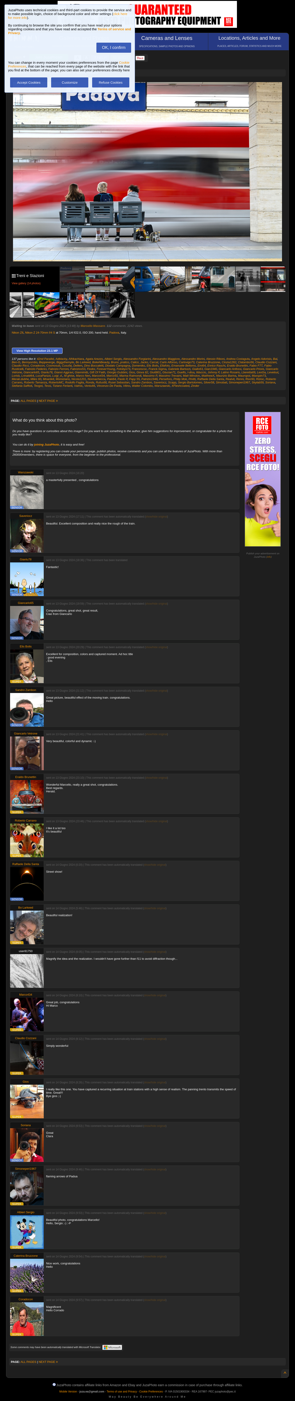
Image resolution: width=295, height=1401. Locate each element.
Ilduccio (201, 372)
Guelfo (181, 372)
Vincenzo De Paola (109, 385)
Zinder (195, 385)
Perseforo (165, 379)
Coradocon (37, 365)
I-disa (191, 372)
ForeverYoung (106, 369)
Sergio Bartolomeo (190, 382)
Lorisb (16, 375)
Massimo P (150, 375)
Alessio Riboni (215, 359)
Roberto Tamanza (35, 382)
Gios (132, 372)
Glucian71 (169, 372)
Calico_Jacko (139, 362)
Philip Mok (180, 379)
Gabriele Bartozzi (179, 369)
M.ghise (69, 375)
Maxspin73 (259, 375)
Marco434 (98, 375)
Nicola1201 (79, 379)
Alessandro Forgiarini (137, 359)
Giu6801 (155, 372)
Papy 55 (134, 379)
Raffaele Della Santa (210, 379)
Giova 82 (142, 372)
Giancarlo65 (31, 372)
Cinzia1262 (229, 362)
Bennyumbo (29, 362)
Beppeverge (47, 362)
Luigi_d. (57, 375)
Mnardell (48, 379)
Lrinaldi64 (27, 375)
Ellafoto (165, 365)
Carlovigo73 (186, 362)
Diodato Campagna (117, 365)
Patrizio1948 (149, 379)
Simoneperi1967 (239, 382)
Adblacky (61, 359)
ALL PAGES (28, 400)
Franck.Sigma (158, 369)
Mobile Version (68, 1391)
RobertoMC (56, 382)
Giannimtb (81, 372)
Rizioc (260, 379)
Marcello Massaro (93, 326)
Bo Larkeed (83, 362)
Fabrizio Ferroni (58, 369)
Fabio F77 (256, 365)
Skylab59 (258, 382)
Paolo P (123, 379)
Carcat (154, 362)
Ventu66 (89, 385)
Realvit (230, 379)
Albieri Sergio (113, 359)
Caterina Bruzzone (208, 362)
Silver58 (209, 382)
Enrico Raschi (216, 365)
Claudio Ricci (20, 365)
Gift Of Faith (97, 372)
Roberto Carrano (26, 820)
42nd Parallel (45, 359)
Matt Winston (191, 375)
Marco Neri (83, 375)
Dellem (77, 365)
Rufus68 (101, 382)
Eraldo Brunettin (237, 365)
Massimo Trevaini (170, 375)
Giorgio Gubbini (117, 372)
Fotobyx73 (123, 369)
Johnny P (213, 372)
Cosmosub (53, 365)
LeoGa (261, 372)
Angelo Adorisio (261, 359)
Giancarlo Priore (253, 369)
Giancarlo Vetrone (25, 733)
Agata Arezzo (94, 359)
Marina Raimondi (130, 375)
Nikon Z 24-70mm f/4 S (40, 332)
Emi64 (201, 365)
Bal (275, 359)
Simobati (221, 382)
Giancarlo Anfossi (230, 369)
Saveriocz (160, 382)
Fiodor (91, 369)
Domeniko (138, 365)
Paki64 (111, 379)
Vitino (126, 385)
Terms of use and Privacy (122, 1391)
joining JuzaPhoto (46, 444)
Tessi (47, 385)
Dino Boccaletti (94, 365)
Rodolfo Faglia (74, 382)
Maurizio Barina (226, 375)
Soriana (270, 382)
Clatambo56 (246, 362)
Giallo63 (197, 369)
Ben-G (16, 362)
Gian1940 (210, 369)
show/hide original (156, 516)
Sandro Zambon (141, 382)
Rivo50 (249, 379)
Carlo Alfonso (168, 362)
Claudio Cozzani (266, 362)
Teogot (38, 385)
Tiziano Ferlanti (63, 385)
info (269, 556)
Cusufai (67, 365)
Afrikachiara (76, 359)
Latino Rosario (230, 372)
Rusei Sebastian (119, 382)
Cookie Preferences (151, 1391)
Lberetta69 (248, 372)
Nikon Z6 (18, 332)
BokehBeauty (100, 362)
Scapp (172, 382)
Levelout (272, 372)
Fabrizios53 (77, 369)
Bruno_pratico (120, 362)
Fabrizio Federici (36, 369)
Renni (240, 379)
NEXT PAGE (48, 400)
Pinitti (192, 379)
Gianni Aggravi (63, 372)
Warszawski (162, 385)
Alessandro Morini (193, 359)
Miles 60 (35, 379)
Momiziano (63, 379)
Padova (114, 332)
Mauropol (244, 375)
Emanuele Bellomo (183, 365)
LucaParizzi (43, 375)
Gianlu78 (46, 372)
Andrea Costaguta (238, 359)
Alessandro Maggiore (166, 359)
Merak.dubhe (20, 379)
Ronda (90, 382)
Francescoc (139, 369)
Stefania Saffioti (22, 385)
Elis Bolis (152, 365)
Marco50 (112, 375)
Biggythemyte (65, 362)
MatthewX (208, 375)
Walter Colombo (142, 385)
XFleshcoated (180, 385)
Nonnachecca (97, 379)
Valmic (78, 385)
